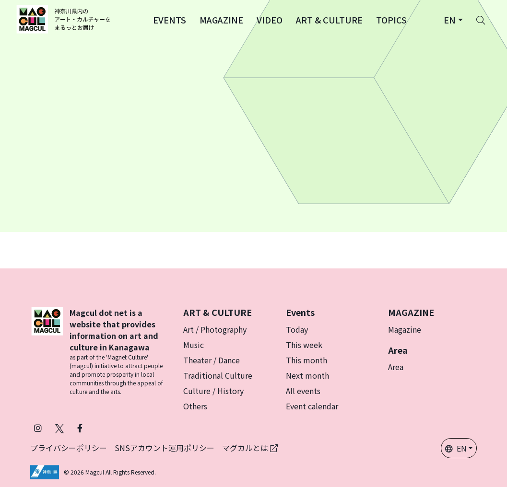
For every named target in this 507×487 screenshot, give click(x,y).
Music (193, 344)
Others (195, 406)
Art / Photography (215, 329)
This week (304, 344)
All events (303, 390)
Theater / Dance (211, 360)
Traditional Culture (217, 375)
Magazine (404, 329)
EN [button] (456, 448)
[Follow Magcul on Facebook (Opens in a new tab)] (79, 427)
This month (306, 360)
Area (395, 366)
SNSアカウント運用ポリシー (164, 447)
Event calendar (312, 406)
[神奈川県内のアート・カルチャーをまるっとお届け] (65, 19)
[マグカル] (47, 351)
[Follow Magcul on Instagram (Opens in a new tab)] (38, 427)
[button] (169, 19)
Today (297, 329)
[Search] (481, 19)
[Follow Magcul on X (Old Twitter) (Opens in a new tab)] (59, 427)
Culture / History (213, 390)
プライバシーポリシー (68, 447)
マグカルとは (250, 447)
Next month (307, 375)
